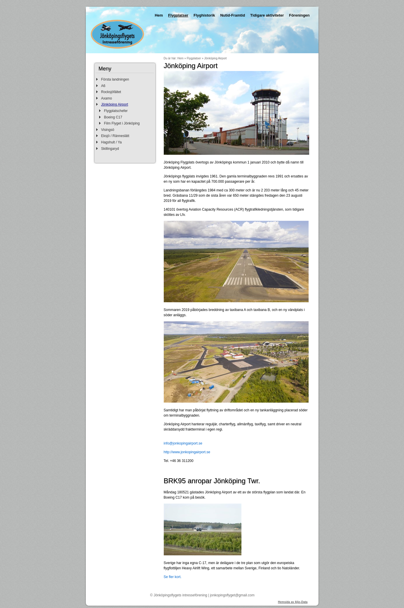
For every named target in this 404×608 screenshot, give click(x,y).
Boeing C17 (113, 117)
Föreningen (299, 15)
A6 (103, 86)
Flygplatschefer (116, 111)
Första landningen (115, 79)
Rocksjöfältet (111, 92)
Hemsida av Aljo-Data (293, 602)
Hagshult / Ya (111, 142)
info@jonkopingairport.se (183, 443)
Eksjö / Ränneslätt (115, 136)
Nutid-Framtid (232, 15)
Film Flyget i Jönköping (122, 123)
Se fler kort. (172, 577)
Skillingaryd (110, 149)
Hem (159, 15)
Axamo (106, 98)
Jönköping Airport (114, 104)
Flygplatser (178, 15)
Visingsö (107, 130)
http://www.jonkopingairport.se (187, 452)
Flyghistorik (204, 15)
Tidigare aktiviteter (267, 15)
